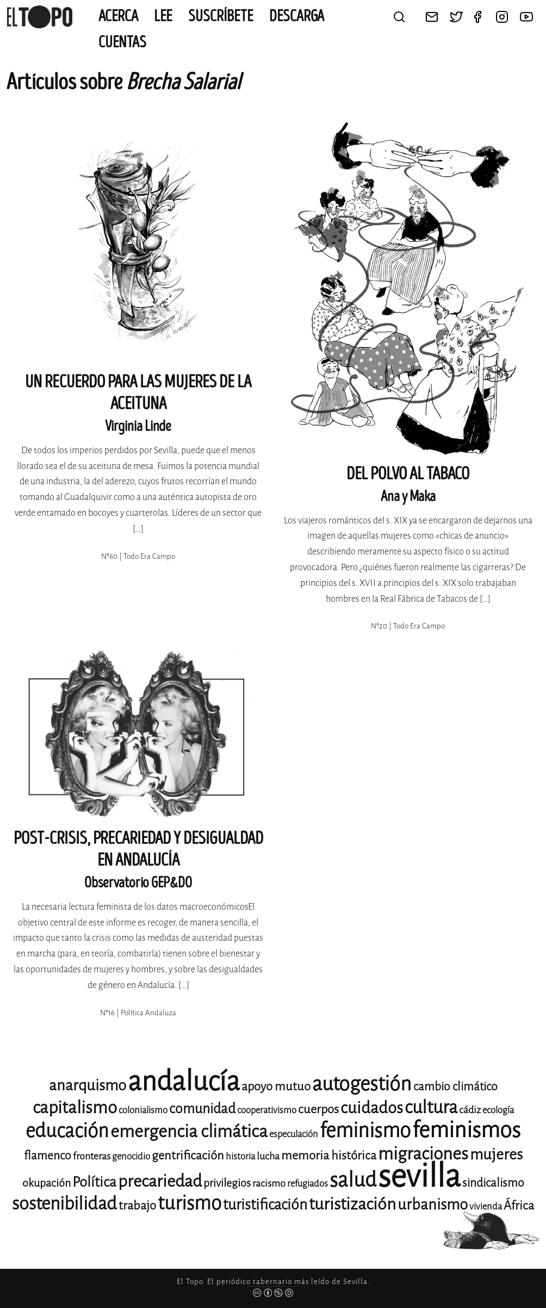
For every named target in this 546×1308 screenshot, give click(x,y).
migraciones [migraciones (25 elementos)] (423, 1153)
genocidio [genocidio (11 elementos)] (131, 1156)
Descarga (296, 16)
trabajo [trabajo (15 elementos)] (137, 1205)
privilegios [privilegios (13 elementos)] (227, 1183)
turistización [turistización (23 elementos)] (352, 1204)
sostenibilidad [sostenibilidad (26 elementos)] (64, 1204)
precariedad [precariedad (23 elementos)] (160, 1181)
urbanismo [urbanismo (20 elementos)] (433, 1204)
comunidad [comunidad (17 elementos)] (202, 1109)
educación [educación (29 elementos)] (67, 1131)
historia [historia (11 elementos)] (240, 1156)
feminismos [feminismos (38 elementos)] (466, 1129)
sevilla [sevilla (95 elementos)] (419, 1176)
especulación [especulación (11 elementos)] (293, 1134)
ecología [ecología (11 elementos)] (498, 1110)
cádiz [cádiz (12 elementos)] (470, 1109)
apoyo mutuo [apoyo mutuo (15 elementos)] (276, 1086)
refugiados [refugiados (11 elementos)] (307, 1183)
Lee (163, 16)
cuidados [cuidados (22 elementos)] (371, 1108)
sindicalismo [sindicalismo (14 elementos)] (493, 1182)
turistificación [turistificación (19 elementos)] (265, 1204)
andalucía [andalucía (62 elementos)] (184, 1081)
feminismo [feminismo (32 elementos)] (365, 1130)
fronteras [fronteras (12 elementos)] (91, 1156)
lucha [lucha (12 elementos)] (268, 1156)
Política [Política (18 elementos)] (94, 1182)
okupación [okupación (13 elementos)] (46, 1183)
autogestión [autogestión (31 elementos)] (362, 1084)
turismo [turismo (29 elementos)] (189, 1203)
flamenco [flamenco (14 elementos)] (47, 1155)
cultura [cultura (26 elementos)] (431, 1107)
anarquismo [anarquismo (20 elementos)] (87, 1085)
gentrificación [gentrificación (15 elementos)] (188, 1155)
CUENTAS (122, 42)
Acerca (118, 16)
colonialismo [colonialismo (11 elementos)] (143, 1110)
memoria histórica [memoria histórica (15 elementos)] (328, 1155)
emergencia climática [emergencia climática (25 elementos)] (189, 1131)
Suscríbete (220, 16)
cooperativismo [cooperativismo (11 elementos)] (266, 1110)
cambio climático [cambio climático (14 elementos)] (455, 1086)
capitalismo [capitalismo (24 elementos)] (75, 1107)
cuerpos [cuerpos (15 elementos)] (318, 1109)
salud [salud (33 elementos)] (353, 1180)
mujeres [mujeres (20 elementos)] (496, 1154)
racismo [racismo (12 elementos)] (269, 1183)
